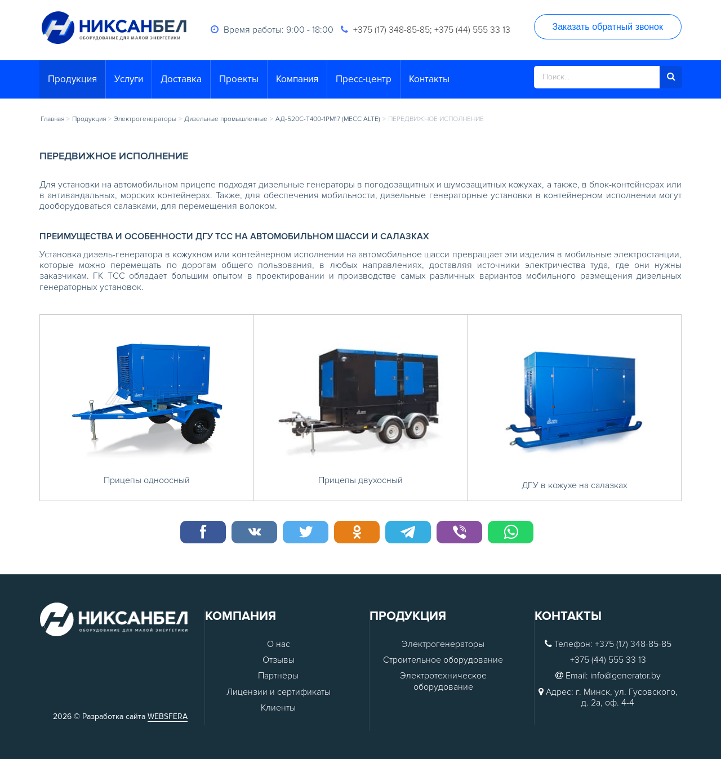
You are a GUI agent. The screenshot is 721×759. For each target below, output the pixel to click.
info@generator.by (625, 676)
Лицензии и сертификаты (278, 692)
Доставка (181, 79)
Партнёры (278, 676)
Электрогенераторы (443, 644)
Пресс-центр (363, 79)
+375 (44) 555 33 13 (472, 29)
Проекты (239, 79)
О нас (278, 644)
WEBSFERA (168, 716)
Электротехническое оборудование (443, 681)
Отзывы (278, 660)
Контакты (429, 79)
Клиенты (278, 708)
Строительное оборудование (443, 660)
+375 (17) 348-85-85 (391, 29)
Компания (297, 79)
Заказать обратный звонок (608, 27)
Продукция (72, 79)
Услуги (128, 79)
